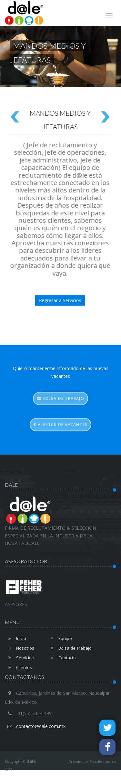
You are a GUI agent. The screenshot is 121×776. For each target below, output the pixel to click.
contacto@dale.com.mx (41, 726)
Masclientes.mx (102, 761)
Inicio (15, 638)
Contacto (61, 658)
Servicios (19, 658)
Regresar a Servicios (53, 300)
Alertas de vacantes (60, 429)
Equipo (59, 638)
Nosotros (19, 648)
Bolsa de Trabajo (69, 648)
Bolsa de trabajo (60, 403)
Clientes (18, 667)
